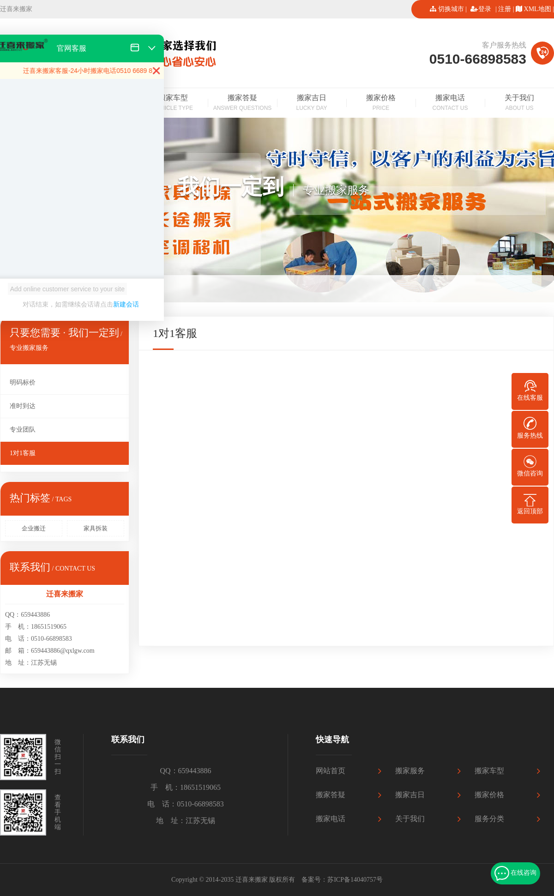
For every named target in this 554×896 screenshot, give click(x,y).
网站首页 (330, 771)
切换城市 (451, 9)
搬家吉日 (311, 103)
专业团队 (23, 429)
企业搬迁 (34, 528)
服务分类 (489, 819)
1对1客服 (23, 453)
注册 (504, 9)
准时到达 (23, 406)
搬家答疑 (242, 103)
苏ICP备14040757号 (355, 879)
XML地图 (537, 9)
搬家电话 (450, 103)
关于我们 (519, 103)
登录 (484, 9)
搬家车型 (173, 103)
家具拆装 (96, 528)
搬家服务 (410, 771)
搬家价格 (381, 103)
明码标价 (23, 382)
